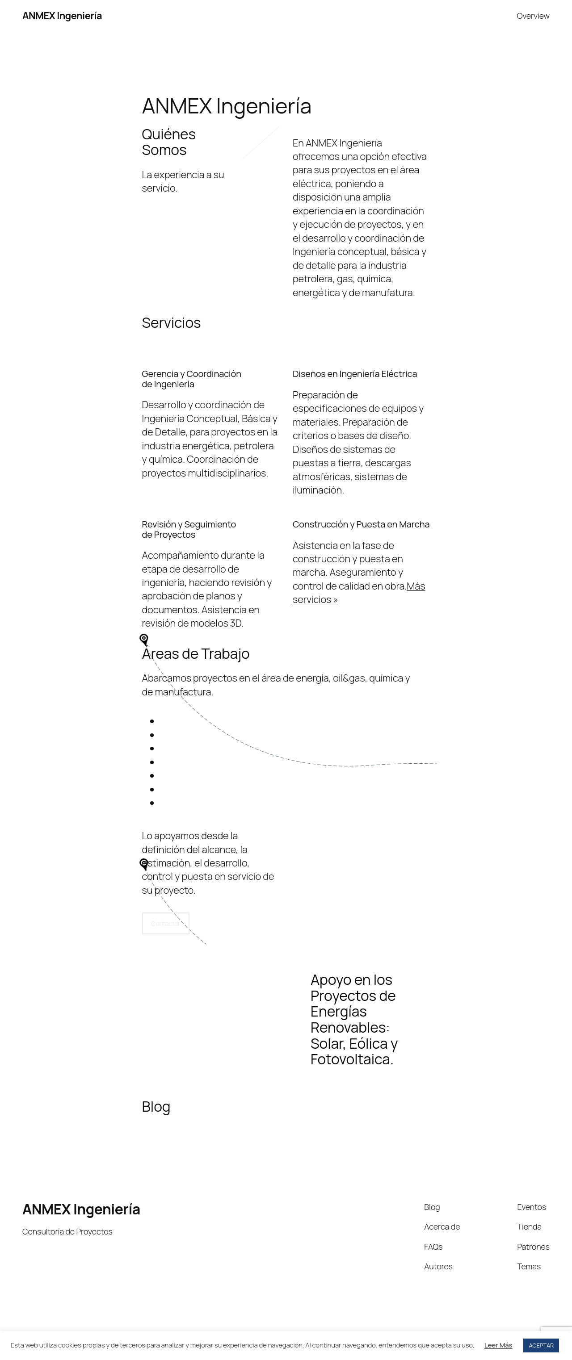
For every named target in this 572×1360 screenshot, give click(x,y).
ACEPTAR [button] (541, 1345)
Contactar (165, 923)
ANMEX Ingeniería (62, 15)
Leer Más (498, 1345)
